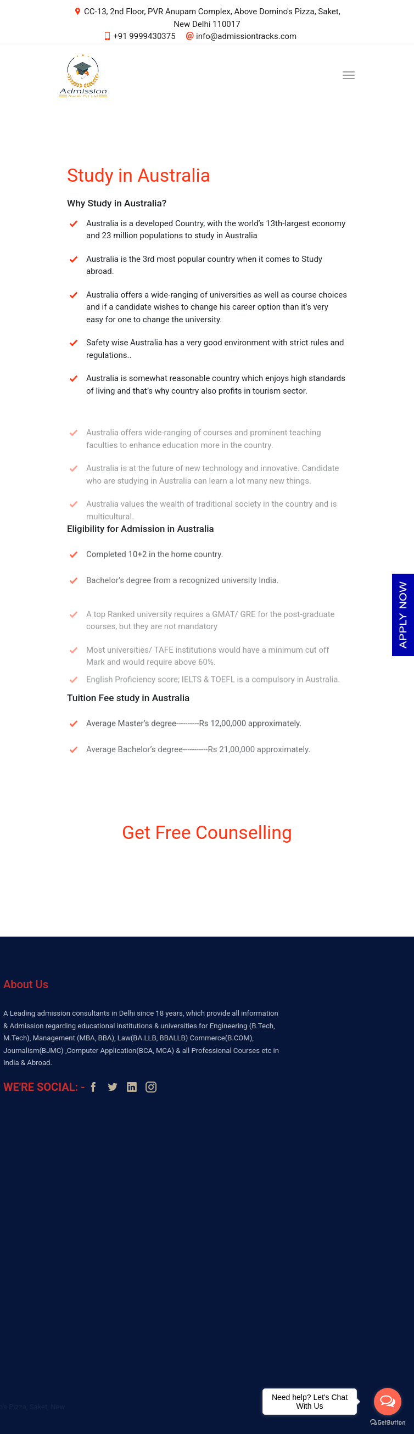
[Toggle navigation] (348, 75)
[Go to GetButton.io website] (387, 1422)
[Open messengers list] (387, 1401)
